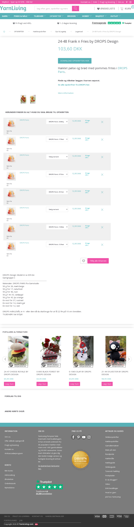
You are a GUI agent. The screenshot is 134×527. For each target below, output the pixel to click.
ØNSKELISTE (106, 8)
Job (21, 520)
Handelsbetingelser (54, 516)
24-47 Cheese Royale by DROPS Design (16, 373)
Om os (121, 2)
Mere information (66, 93)
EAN (95, 2)
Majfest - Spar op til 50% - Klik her (17, 2)
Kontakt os (85, 2)
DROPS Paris (24, 120)
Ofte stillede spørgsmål (14, 441)
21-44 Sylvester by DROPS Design (115, 373)
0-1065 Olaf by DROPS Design (80, 373)
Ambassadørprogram (14, 453)
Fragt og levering (107, 2)
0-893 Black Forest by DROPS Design (48, 373)
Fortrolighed (10, 520)
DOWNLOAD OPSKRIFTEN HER (74, 60)
